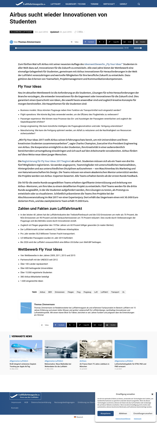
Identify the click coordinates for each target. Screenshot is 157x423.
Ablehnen (123, 413)
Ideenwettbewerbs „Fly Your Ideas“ (103, 64)
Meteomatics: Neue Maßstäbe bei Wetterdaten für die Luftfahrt (60, 365)
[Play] (13, 48)
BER (50, 292)
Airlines (83, 361)
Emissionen (60, 292)
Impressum (137, 419)
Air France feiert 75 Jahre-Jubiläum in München (92, 365)
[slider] (69, 48)
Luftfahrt (104, 292)
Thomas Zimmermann (29, 42)
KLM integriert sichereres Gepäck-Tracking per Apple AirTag (25, 365)
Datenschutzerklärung (123, 419)
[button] (152, 394)
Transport (115, 292)
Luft (96, 292)
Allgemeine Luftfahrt (21, 32)
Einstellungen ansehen (143, 413)
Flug (78, 292)
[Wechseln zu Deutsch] (78, 417)
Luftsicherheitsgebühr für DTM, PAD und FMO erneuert (129, 365)
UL (123, 292)
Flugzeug (87, 292)
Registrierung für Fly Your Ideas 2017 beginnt (46, 161)
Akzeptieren (106, 413)
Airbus (42, 292)
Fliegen (71, 292)
